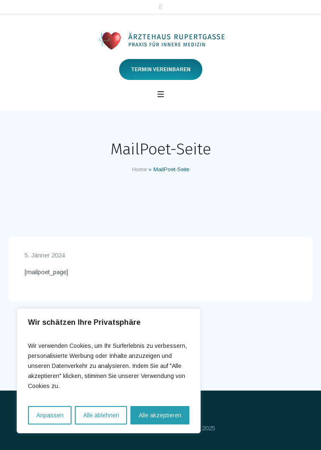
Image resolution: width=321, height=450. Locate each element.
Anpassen (50, 415)
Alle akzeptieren (160, 415)
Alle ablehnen (101, 415)
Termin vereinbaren (161, 69)
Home (139, 169)
